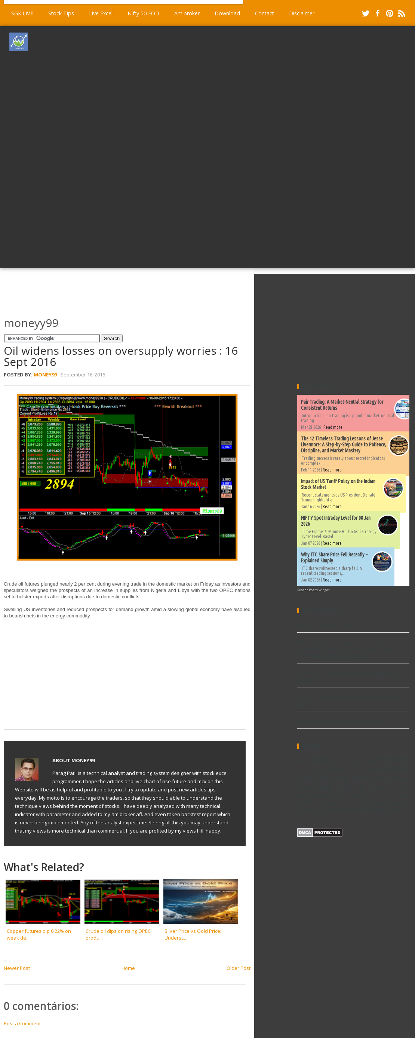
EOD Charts (366, 769)
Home (128, 968)
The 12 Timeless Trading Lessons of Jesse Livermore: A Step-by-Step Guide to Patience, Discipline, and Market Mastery (343, 445)
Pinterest (390, 13)
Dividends (306, 769)
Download (227, 13)
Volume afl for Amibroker (325, 625)
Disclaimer (301, 13)
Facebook (378, 13)
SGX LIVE (22, 13)
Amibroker (187, 13)
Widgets (377, 803)
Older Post (238, 968)
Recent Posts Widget (313, 589)
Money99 (45, 374)
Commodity (388, 759)
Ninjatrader (398, 788)
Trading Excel (334, 803)
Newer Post (17, 968)
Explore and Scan (353, 777)
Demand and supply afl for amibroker (340, 721)
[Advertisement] (226, 146)
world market (384, 809)
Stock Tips (61, 13)
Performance (315, 795)
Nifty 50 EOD (143, 13)
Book (354, 760)
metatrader (325, 810)
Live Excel (101, 13)
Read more (332, 427)
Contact (264, 13)
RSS (402, 13)
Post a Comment (22, 1023)
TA (387, 795)
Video (359, 802)
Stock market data (358, 795)
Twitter (366, 13)
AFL (301, 760)
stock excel (353, 809)
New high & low (349, 787)
